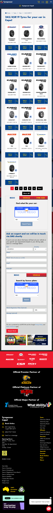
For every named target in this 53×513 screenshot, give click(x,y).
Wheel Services (44, 447)
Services (43, 436)
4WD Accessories (45, 438)
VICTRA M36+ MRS (41, 120)
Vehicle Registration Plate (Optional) (16, 308)
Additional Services (45, 449)
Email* (8, 263)
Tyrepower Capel (26, 6)
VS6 (26, 146)
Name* (8, 252)
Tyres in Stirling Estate (8, 474)
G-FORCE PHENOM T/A (26, 39)
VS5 (12, 146)
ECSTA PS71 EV (26, 120)
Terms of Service (10, 326)
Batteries (42, 441)
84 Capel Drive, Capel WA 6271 (10, 428)
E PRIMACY (41, 146)
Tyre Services (43, 445)
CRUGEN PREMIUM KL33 (41, 93)
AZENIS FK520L (12, 66)
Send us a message (11, 435)
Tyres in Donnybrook (7, 470)
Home (7, 13)
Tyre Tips (42, 428)
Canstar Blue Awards (8, 478)
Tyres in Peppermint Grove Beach (11, 472)
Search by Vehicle (45, 419)
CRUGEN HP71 (26, 66)
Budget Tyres (5, 481)
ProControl (41, 39)
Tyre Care (42, 426)
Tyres (42, 417)
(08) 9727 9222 (10, 432)
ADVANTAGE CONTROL (11, 39)
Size (7, 247)
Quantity (36, 247)
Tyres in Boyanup (6, 468)
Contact (42, 453)
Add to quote (10, 47)
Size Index (5, 466)
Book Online (44, 456)
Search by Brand (44, 424)
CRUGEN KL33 (26, 92)
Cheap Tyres (5, 483)
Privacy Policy (39, 324)
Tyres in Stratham (6, 476)
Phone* (15, 258)
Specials (43, 451)
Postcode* (9, 268)
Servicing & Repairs (45, 443)
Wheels (42, 430)
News (42, 460)
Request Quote (12, 331)
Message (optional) (11, 313)
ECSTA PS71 (12, 120)
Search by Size (44, 421)
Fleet (41, 458)
